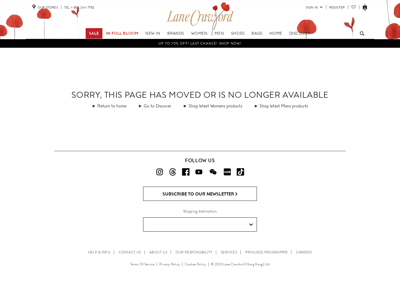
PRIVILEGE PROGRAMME (266, 252)
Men (219, 33)
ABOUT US (158, 252)
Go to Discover (157, 106)
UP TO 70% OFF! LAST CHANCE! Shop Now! (199, 43)
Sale (94, 33)
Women (199, 33)
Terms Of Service (142, 264)
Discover (299, 33)
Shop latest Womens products (215, 106)
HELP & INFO (99, 252)
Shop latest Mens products (283, 106)
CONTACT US (130, 252)
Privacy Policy (169, 264)
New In (152, 33)
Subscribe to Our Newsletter (200, 194)
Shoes (238, 33)
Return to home (111, 106)
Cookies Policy (195, 264)
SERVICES (229, 252)
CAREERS (304, 252)
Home (275, 33)
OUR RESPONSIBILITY (194, 252)
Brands (175, 33)
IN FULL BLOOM (122, 33)
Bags (256, 33)
